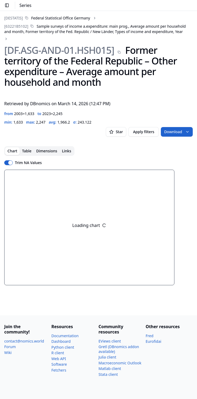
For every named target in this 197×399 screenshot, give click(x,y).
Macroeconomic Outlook (120, 362)
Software (59, 364)
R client (57, 352)
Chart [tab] (12, 150)
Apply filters (143, 131)
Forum (10, 346)
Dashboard (60, 341)
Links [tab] (66, 150)
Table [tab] (26, 150)
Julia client (107, 357)
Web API (58, 358)
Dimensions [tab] (46, 150)
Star (116, 131)
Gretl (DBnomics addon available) (119, 349)
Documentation (64, 335)
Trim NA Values (28, 163)
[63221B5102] (16, 26)
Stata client (108, 374)
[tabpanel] (98, 227)
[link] (47, 18)
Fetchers (58, 370)
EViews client (110, 341)
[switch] (8, 162)
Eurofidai (153, 341)
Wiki (8, 352)
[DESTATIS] (13, 18)
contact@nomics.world (24, 341)
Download (177, 131)
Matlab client (110, 368)
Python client (62, 347)
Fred (149, 335)
